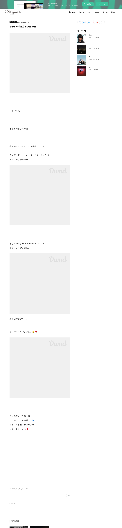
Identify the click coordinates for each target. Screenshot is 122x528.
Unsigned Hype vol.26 (97, 56)
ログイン (102, 4)
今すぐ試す (88, 4)
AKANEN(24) (14, 489)
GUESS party (94, 67)
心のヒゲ (92, 35)
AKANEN (13, 22)
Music (97, 12)
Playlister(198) (24, 489)
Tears (91, 46)
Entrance (72, 12)
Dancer (105, 12)
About (113, 12)
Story (90, 12)
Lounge (81, 12)
